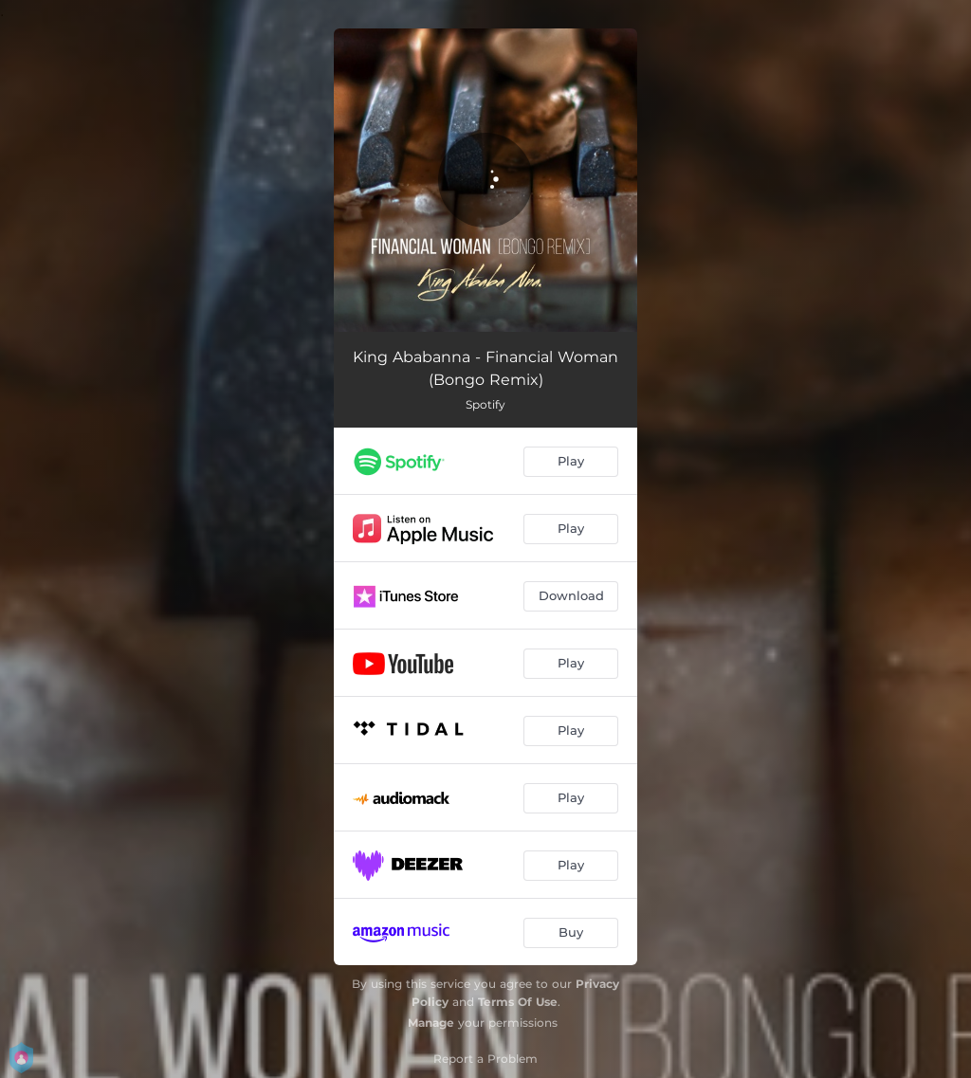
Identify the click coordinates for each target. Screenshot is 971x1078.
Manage (431, 1022)
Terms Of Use (518, 1002)
